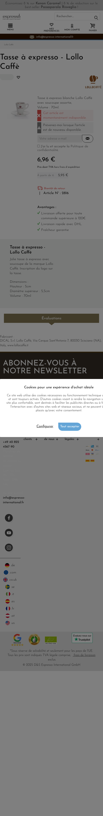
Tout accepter (69, 426)
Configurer (44, 426)
